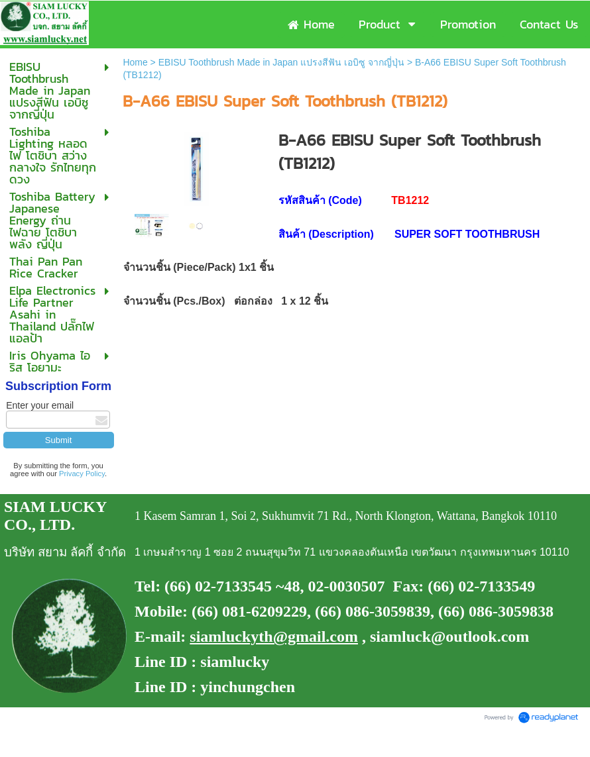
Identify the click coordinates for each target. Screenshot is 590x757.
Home (135, 62)
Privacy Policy (82, 474)
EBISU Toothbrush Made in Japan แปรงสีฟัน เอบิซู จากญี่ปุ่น (281, 62)
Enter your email (40, 405)
